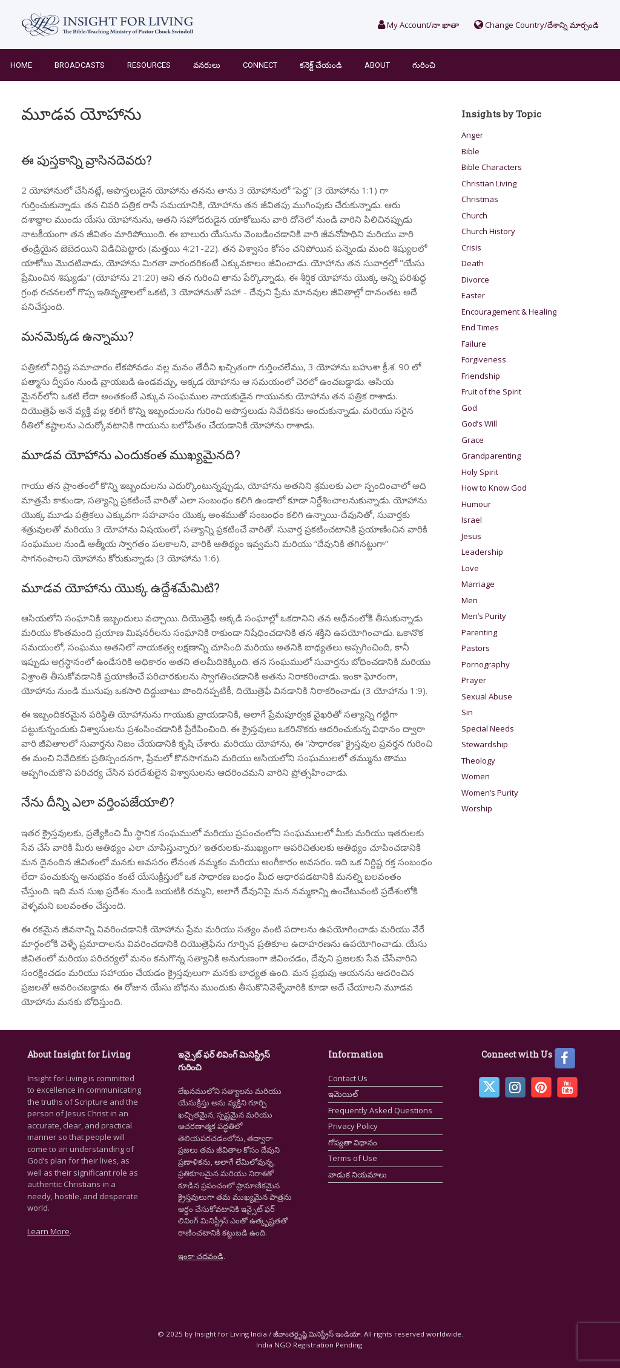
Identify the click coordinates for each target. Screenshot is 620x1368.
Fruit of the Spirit (491, 391)
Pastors (475, 648)
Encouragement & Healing (508, 311)
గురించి (423, 65)
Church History (488, 231)
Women (475, 776)
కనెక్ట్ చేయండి (321, 65)
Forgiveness (483, 359)
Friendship (480, 375)
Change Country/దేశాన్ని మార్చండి (536, 24)
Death (472, 263)
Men (469, 600)
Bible (470, 151)
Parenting (479, 632)
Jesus (471, 536)
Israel (471, 519)
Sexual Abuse (486, 696)
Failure (473, 343)
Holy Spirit (479, 471)
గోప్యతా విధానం (352, 1142)
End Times (480, 327)
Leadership (482, 551)
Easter (473, 295)
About (377, 65)
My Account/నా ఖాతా (418, 24)
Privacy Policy (353, 1126)
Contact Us (348, 1078)
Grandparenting (491, 455)
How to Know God (494, 487)
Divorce (475, 279)
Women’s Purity (489, 792)
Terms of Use (352, 1158)
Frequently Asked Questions (380, 1110)
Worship (476, 808)
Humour (476, 504)
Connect (260, 65)
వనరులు (206, 65)
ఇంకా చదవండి (200, 1256)
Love (470, 568)
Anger (472, 134)
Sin (467, 712)
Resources (149, 65)
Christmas (479, 199)
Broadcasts (79, 65)
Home (21, 65)
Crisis (471, 247)
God (469, 407)
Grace (472, 439)
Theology (478, 760)
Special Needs (487, 728)
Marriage (478, 583)
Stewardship (484, 744)
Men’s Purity (483, 615)
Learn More (48, 1231)
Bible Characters (491, 167)
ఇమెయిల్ (343, 1093)
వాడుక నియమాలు (357, 1174)
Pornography (485, 664)
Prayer (473, 680)
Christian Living (488, 183)
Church (474, 215)
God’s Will (479, 423)
